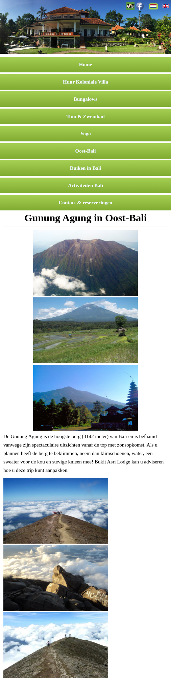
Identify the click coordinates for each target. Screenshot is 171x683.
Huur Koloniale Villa (85, 82)
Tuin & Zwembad (85, 116)
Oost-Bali (85, 151)
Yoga (85, 133)
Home (85, 64)
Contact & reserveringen (86, 202)
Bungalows (85, 99)
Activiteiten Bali (85, 185)
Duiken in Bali (85, 168)
